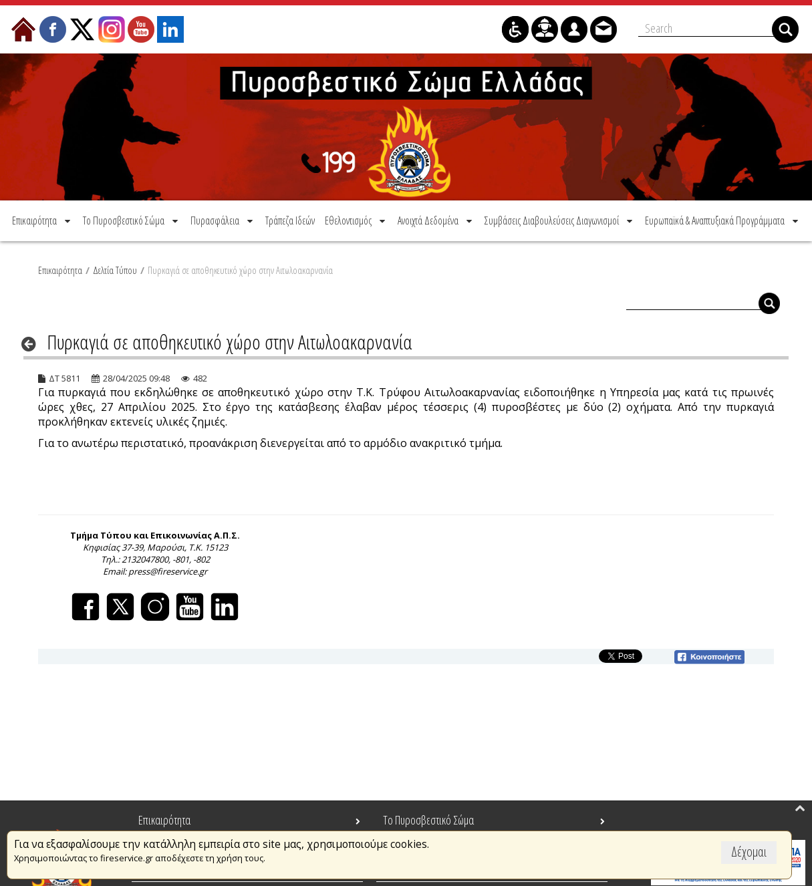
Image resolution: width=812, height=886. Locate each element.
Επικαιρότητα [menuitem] (164, 820)
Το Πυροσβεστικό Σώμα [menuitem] (428, 820)
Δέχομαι (749, 852)
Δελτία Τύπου (115, 270)
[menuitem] (42, 220)
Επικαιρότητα (60, 270)
